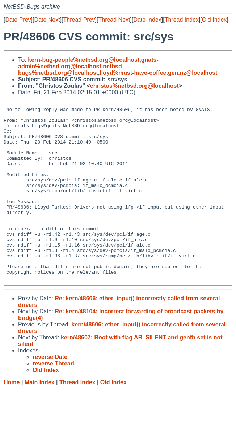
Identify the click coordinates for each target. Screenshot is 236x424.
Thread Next (114, 20)
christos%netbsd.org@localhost (134, 86)
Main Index (40, 417)
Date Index (147, 20)
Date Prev (18, 20)
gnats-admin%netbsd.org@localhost (88, 63)
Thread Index (182, 20)
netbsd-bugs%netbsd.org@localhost (71, 69)
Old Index (214, 20)
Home (12, 417)
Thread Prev (79, 20)
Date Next (47, 20)
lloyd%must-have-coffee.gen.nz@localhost (158, 73)
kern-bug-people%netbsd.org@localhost (83, 60)
